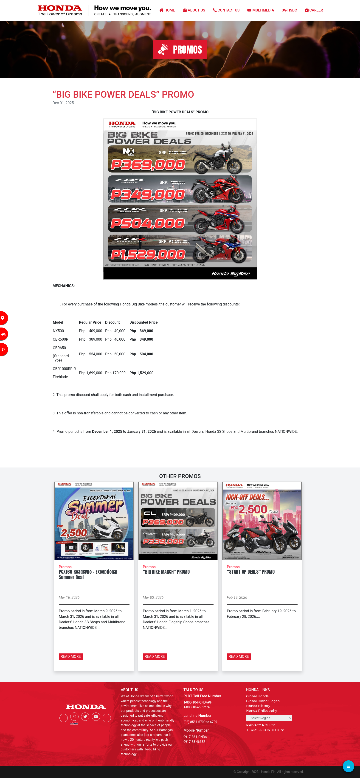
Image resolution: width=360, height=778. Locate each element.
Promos (65, 567)
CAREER (314, 10)
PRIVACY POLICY (260, 725)
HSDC (289, 10)
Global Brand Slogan (263, 701)
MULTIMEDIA (260, 10)
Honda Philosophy (261, 711)
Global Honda (257, 696)
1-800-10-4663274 (196, 707)
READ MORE (71, 656)
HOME (167, 10)
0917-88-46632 (194, 742)
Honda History (258, 706)
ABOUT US (194, 10)
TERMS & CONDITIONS (265, 730)
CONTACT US (226, 10)
